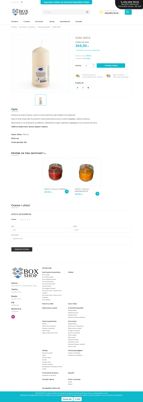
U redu (77, 399)
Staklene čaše (72, 324)
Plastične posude (73, 312)
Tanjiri (44, 355)
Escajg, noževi (46, 362)
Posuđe (44, 360)
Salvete (44, 324)
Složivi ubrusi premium (49, 326)
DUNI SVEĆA (82, 37)
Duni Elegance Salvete (48, 288)
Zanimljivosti (65, 22)
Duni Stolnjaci (46, 299)
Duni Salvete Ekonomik (49, 279)
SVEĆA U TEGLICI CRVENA (55, 189)
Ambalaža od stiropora (49, 375)
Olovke (70, 382)
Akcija (51, 22)
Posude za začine (47, 353)
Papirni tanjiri (46, 330)
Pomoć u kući (72, 346)
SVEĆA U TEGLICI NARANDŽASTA (82, 190)
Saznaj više (67, 399)
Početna (14, 22)
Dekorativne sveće (73, 342)
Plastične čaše (72, 310)
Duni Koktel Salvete (47, 277)
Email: (75, 226)
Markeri (70, 384)
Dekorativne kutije (73, 339)
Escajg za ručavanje (74, 330)
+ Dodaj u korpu (111, 65)
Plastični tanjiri (72, 315)
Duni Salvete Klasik (47, 281)
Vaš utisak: (15, 235)
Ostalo (44, 369)
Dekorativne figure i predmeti (76, 344)
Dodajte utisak (22, 249)
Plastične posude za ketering (76, 317)
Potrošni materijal (47, 364)
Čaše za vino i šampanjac (75, 326)
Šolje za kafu (72, 337)
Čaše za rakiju (72, 335)
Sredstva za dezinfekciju (75, 355)
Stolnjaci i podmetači (48, 328)
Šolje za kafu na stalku (74, 328)
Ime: (12, 226)
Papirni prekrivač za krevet (50, 333)
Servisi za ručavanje (74, 333)
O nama (26, 22)
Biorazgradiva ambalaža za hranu (52, 366)
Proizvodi (39, 22)
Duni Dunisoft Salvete (48, 284)
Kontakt (79, 22)
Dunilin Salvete (46, 286)
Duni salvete (45, 275)
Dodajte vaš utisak (82, 42)
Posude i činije (46, 357)
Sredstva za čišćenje (74, 353)
